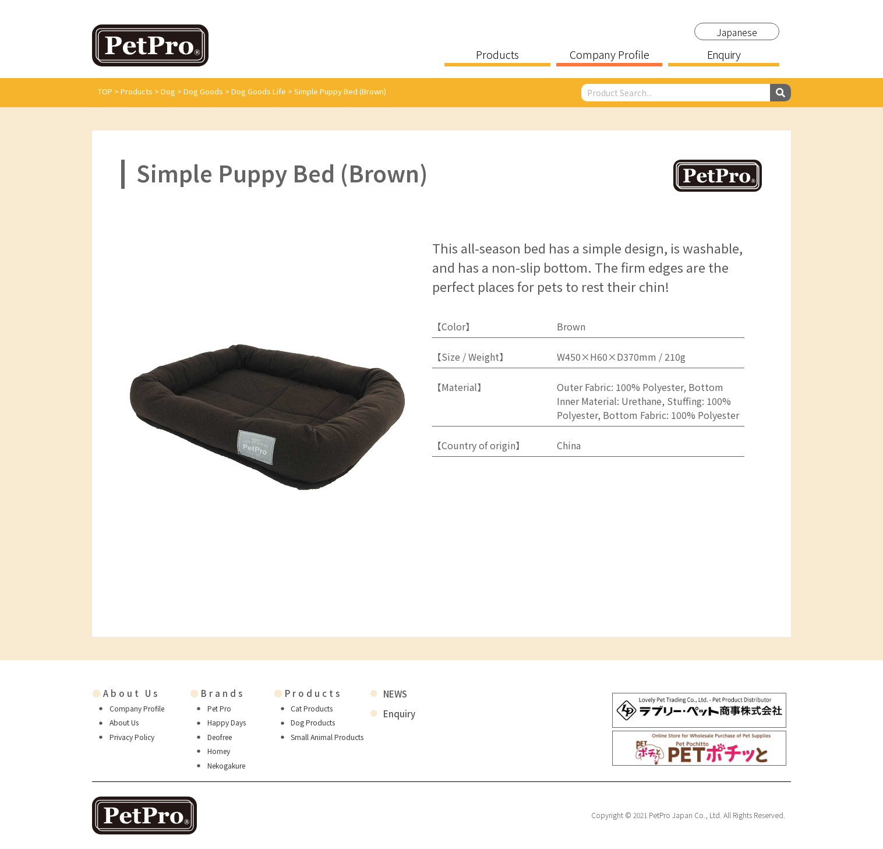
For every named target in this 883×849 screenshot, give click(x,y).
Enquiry (723, 55)
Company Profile (609, 55)
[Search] (780, 92)
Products (497, 55)
